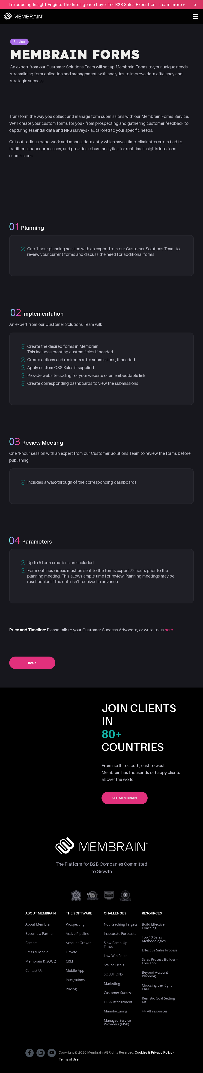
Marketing (112, 983)
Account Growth (79, 942)
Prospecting (75, 924)
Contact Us (33, 970)
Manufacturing (115, 1011)
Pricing (71, 989)
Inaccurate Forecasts (120, 933)
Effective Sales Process (159, 950)
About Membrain (39, 924)
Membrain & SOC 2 (40, 961)
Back (32, 663)
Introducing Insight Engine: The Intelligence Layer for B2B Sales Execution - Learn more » (97, 4)
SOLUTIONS (113, 974)
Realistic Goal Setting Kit (158, 1000)
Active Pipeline (77, 933)
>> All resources (154, 1011)
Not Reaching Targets (120, 924)
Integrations (75, 979)
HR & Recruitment (118, 1002)
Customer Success (118, 992)
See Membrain (124, 798)
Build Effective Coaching (153, 926)
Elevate (71, 952)
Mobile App (75, 970)
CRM (69, 961)
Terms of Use (68, 1059)
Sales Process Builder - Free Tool (160, 961)
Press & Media (36, 952)
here (169, 629)
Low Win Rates (115, 955)
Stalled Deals (114, 965)
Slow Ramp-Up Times (115, 944)
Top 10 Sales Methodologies (154, 939)
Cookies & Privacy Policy (154, 1052)
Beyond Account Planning (155, 974)
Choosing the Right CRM (157, 987)
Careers (31, 942)
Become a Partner (39, 933)
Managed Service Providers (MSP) (117, 1022)
